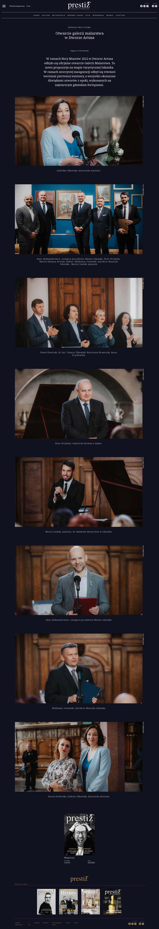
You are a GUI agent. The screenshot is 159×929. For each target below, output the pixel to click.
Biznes (37, 15)
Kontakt (68, 923)
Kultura (46, 15)
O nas (28, 6)
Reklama (45, 923)
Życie (88, 15)
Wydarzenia (98, 15)
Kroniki (110, 15)
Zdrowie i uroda (75, 15)
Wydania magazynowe (17, 6)
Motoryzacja (58, 15)
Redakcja (37, 923)
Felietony (120, 15)
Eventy (76, 923)
